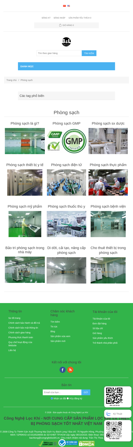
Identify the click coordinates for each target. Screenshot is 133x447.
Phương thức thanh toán (20, 337)
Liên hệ (12, 350)
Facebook (63, 370)
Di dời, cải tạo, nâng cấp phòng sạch (66, 250)
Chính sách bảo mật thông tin (23, 327)
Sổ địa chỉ (98, 328)
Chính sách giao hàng (19, 332)
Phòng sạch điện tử (66, 165)
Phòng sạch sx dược (108, 123)
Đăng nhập (59, 18)
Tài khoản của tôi (101, 318)
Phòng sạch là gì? (25, 123)
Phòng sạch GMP (66, 123)
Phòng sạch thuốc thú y (66, 206)
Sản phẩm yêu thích (103, 338)
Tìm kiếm (55, 321)
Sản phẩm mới (57, 341)
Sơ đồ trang (14, 318)
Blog (52, 331)
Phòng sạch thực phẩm (108, 165)
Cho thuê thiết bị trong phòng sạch (108, 250)
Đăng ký (46, 18)
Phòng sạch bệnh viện (108, 206)
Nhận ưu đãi (60, 398)
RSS (70, 370)
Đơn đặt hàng (99, 323)
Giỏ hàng (97, 333)
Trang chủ (11, 80)
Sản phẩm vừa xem (60, 336)
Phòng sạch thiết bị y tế (24, 165)
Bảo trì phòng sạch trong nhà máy (24, 250)
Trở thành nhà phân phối (105, 343)
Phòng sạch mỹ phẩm (25, 206)
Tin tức (53, 326)
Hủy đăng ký (75, 398)
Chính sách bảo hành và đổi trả (24, 323)
